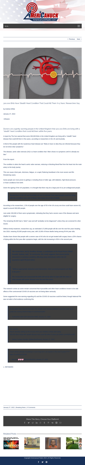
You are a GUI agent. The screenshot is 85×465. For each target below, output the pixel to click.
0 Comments (31, 407)
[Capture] (42, 73)
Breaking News (21, 407)
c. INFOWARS (8, 367)
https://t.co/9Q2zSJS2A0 (18, 354)
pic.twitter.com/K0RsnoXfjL (66, 334)
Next (78, 39)
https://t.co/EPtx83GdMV (36, 312)
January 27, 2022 (44, 317)
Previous (72, 39)
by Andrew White (9, 109)
